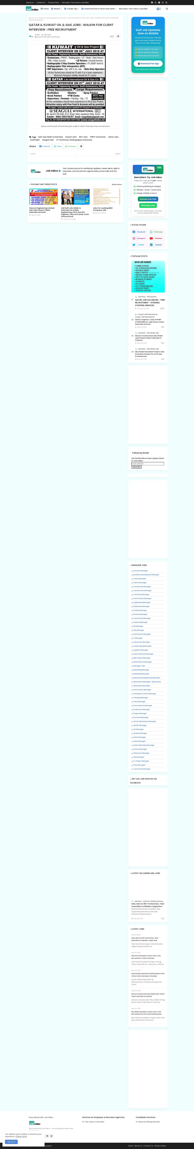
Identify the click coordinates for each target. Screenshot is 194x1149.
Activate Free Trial (148, 199)
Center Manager (140, 583)
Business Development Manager (146, 575)
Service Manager (140, 749)
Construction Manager (142, 591)
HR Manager (138, 626)
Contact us (41, 2)
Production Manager (141, 709)
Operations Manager (141, 686)
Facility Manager (140, 610)
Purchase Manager (141, 717)
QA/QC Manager (140, 725)
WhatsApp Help (148, 205)
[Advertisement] (75, 245)
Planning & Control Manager (144, 694)
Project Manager (140, 713)
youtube (158, 238)
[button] (167, 8)
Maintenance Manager (142, 662)
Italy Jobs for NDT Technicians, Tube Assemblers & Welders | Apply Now (147, 905)
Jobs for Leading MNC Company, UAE (103, 209)
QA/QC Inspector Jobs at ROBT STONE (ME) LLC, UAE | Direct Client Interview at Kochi (149, 322)
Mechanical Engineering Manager (146, 678)
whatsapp (158, 232)
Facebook (46, 146)
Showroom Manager (141, 753)
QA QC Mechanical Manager (144, 721)
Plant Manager (139, 702)
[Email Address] (147, 463)
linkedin (158, 245)
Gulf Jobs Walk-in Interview (50, 137)
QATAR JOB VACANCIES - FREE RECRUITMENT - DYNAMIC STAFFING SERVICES (150, 303)
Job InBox (52, 170)
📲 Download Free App (148, 64)
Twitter (59, 146)
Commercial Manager (142, 587)
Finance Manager (140, 614)
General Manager (140, 622)
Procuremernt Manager (142, 706)
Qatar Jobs (113, 137)
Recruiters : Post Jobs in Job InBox (75, 2)
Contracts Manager (141, 595)
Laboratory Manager (141, 642)
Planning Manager (140, 698)
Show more (116, 184)
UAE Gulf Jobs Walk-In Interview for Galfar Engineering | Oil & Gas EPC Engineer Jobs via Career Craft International (75, 212)
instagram (141, 238)
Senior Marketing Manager (144, 745)
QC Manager (138, 729)
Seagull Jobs (48, 140)
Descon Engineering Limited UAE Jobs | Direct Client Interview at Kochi (41, 210)
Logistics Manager (140, 650)
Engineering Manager (141, 602)
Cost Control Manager (142, 598)
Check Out (20, 1136)
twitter (141, 245)
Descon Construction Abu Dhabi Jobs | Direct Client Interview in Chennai (149, 338)
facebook (141, 232)
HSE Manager (138, 630)
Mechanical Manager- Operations (147, 682)
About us (138, 1146)
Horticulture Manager (142, 634)
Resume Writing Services (149, 1122)
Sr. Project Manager (141, 761)
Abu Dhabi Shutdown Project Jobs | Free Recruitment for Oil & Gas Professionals (149, 354)
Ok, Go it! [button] (11, 1142)
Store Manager (139, 765)
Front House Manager (142, 618)
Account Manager (140, 571)
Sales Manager (139, 741)
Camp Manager (139, 579)
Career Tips (70, 9)
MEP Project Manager (141, 658)
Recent (55, 9)
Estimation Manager (141, 606)
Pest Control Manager (142, 690)
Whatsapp (72, 146)
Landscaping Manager (142, 646)
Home (45, 9)
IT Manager (138, 638)
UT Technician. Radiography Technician (51, 18)
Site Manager (138, 757)
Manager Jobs (139, 666)
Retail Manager (139, 737)
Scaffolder (35, 140)
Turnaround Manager (141, 769)
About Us (30, 2)
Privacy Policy (53, 2)
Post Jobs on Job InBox (94, 1122)
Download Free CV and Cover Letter (98, 9)
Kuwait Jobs (71, 137)
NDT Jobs (83, 137)
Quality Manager (140, 733)
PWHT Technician (98, 137)
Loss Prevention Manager (143, 654)
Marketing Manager (141, 670)
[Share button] (81, 146)
